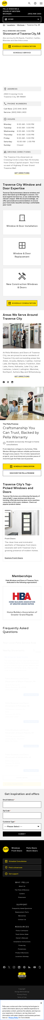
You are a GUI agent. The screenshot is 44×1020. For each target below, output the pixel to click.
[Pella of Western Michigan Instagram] (8, 382)
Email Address (8, 800)
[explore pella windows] (15, 848)
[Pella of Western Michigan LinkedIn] (12, 382)
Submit (22, 834)
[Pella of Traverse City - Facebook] (4, 382)
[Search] (29, 3)
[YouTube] (34, 967)
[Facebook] (4, 967)
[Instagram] (14, 967)
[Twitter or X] (9, 967)
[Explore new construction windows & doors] (22, 282)
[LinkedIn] (19, 967)
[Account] (35, 3)
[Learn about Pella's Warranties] (22, 976)
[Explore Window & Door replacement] (22, 251)
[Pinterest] (24, 967)
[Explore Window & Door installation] (22, 222)
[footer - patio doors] (31, 848)
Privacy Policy (13, 1017)
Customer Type (8, 822)
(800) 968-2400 (34, 14)
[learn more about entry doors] (22, 534)
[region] (22, 1010)
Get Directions (22, 173)
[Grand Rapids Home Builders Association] (22, 603)
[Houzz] (29, 967)
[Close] (41, 1003)
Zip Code (6, 811)
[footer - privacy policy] (22, 994)
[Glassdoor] (39, 967)
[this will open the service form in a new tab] (22, 52)
